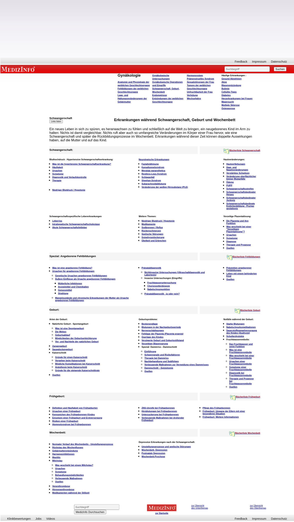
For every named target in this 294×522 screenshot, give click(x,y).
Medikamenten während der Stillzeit (70, 493)
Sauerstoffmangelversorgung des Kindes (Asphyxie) (241, 331)
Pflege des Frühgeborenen (216, 408)
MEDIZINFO (18, 69)
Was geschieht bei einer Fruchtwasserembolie (241, 356)
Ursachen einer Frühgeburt (66, 411)
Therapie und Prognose (238, 244)
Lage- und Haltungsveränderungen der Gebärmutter (132, 98)
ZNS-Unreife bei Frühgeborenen (158, 408)
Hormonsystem (195, 75)
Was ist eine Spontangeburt (69, 328)
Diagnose (231, 241)
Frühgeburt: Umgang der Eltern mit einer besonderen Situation (224, 412)
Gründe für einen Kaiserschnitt (71, 357)
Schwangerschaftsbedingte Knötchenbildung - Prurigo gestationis (240, 206)
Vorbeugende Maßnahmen (68, 478)
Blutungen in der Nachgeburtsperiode (161, 327)
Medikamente (149, 224)
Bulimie (226, 88)
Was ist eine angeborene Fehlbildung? (72, 268)
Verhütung (192, 95)
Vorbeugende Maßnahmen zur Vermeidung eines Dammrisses (176, 364)
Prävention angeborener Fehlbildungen (239, 269)
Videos (50, 518)
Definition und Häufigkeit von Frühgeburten (75, 408)
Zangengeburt (59, 346)
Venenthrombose (61, 486)
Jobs (38, 518)
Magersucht (228, 102)
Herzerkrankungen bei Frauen (237, 98)
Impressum (259, 61)
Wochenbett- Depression (154, 450)
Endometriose (159, 95)
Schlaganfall (148, 177)
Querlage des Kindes (152, 337)
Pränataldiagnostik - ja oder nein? (162, 294)
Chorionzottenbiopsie (158, 286)
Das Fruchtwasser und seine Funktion (241, 345)
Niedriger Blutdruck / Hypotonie (68, 190)
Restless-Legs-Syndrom (154, 174)
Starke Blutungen (235, 324)
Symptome (57, 174)
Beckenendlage (150, 324)
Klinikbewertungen (19, 518)
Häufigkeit (57, 167)
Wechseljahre (194, 98)
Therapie (56, 180)
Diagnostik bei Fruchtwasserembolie (240, 374)
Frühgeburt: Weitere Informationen (221, 417)
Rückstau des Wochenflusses (67, 447)
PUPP (229, 185)
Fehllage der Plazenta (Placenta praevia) (162, 333)
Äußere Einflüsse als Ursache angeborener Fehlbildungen (85, 279)
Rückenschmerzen (151, 230)
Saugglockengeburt (62, 349)
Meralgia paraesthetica (153, 170)
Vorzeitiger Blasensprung (155, 343)
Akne (224, 82)
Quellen (230, 248)
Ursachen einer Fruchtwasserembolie (240, 362)
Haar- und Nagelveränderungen (237, 168)
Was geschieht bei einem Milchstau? (74, 465)
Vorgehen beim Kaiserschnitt (70, 360)
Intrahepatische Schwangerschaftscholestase (76, 224)
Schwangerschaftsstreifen (240, 188)
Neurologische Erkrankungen (154, 159)
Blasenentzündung (231, 85)
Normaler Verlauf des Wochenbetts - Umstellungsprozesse (82, 444)
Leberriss (57, 221)
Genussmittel (65, 290)
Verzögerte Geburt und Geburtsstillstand (163, 340)
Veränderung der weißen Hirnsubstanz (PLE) (165, 187)
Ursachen (57, 170)
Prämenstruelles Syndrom (200, 78)
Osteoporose (228, 108)
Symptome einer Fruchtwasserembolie (240, 368)
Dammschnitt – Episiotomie (158, 368)
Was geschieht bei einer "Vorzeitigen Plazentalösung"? (238, 229)
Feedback (241, 61)
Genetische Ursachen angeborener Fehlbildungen (81, 275)
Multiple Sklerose (231, 105)
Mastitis (56, 457)
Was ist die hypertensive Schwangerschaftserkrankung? (81, 164)
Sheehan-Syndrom (151, 180)
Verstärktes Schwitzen (238, 173)
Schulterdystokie (235, 336)
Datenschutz (279, 61)
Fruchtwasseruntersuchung (161, 282)
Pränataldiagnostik (151, 268)
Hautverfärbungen (235, 164)
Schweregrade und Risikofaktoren (162, 354)
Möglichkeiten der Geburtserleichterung (76, 338)
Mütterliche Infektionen (70, 283)
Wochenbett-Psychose (153, 456)
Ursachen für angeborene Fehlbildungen (73, 271)
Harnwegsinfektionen (63, 454)
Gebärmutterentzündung (65, 450)
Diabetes (226, 95)
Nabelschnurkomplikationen (241, 327)
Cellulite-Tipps (229, 92)
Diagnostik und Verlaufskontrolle (69, 177)
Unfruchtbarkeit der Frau (200, 92)
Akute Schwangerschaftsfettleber (69, 227)
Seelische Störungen (152, 234)
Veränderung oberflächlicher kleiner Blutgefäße (241, 177)
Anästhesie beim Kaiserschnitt (71, 367)
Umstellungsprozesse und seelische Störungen (166, 446)
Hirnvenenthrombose (63, 489)
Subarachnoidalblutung (154, 184)
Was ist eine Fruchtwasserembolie (240, 351)
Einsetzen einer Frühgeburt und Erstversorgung (77, 418)
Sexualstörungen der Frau (200, 82)
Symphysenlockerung (153, 237)
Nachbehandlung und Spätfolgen (161, 361)
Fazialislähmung (150, 164)
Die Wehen (60, 331)
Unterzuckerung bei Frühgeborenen (160, 414)
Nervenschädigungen (153, 330)
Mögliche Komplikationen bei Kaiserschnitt (77, 364)
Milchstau (57, 460)
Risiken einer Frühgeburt (65, 421)
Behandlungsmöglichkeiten (69, 475)
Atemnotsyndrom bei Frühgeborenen (71, 424)
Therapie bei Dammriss (156, 358)
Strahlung (63, 293)
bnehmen (232, 78)
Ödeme (230, 182)
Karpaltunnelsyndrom (153, 167)
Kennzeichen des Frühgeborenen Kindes (73, 414)
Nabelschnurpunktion (158, 289)
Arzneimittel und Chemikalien (73, 287)
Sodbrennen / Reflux (152, 227)
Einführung (150, 351)
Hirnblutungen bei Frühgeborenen (159, 411)
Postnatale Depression (153, 453)
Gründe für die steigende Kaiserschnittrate (77, 370)
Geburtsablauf (62, 335)
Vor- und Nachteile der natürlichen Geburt (77, 341)
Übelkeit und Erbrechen (154, 240)
